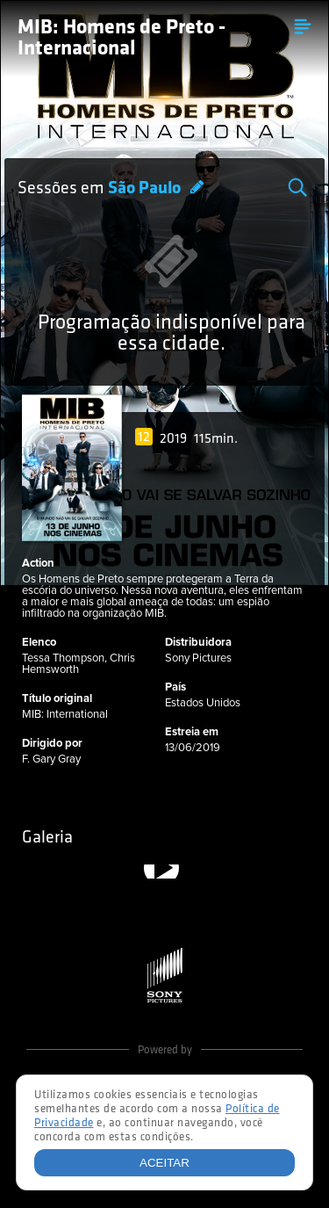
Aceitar (164, 1162)
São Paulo (146, 189)
